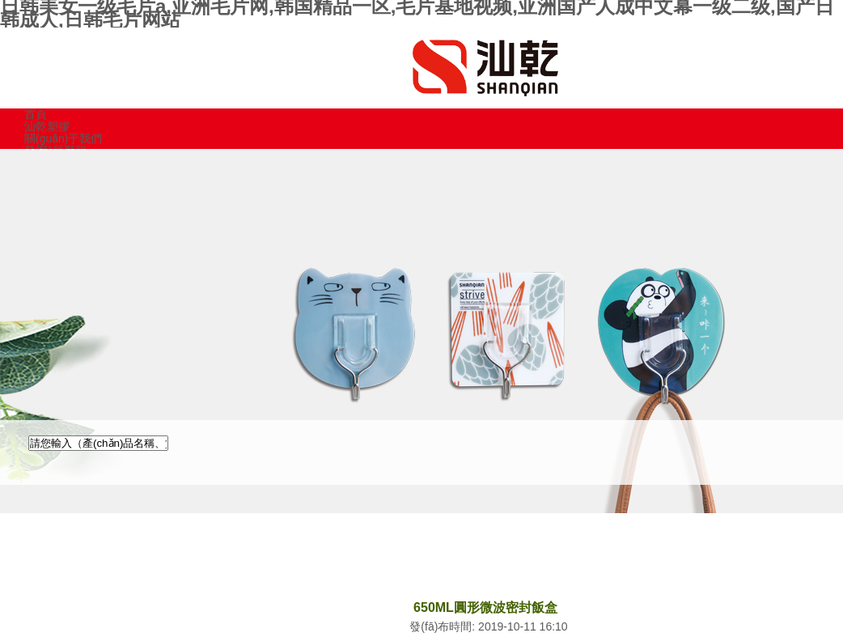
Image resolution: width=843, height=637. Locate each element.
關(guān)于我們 (63, 138)
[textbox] (98, 443)
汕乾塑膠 (47, 126)
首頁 (35, 114)
